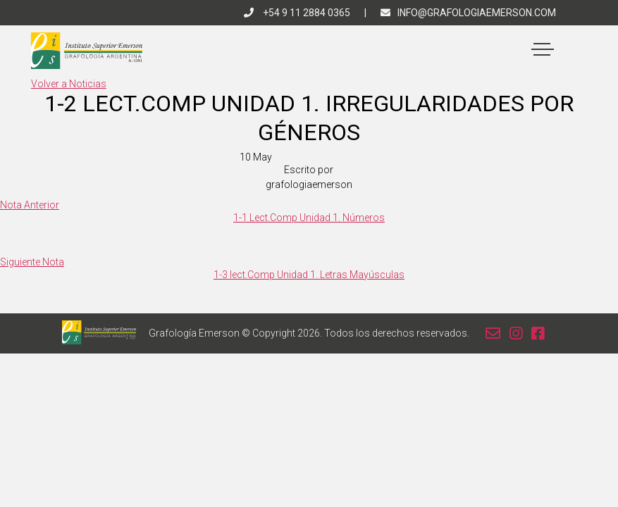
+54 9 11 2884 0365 (297, 12)
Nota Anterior (29, 205)
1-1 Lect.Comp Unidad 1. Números (309, 217)
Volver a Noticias (68, 83)
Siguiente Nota (32, 262)
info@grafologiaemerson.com (468, 12)
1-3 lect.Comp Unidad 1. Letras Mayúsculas (309, 274)
